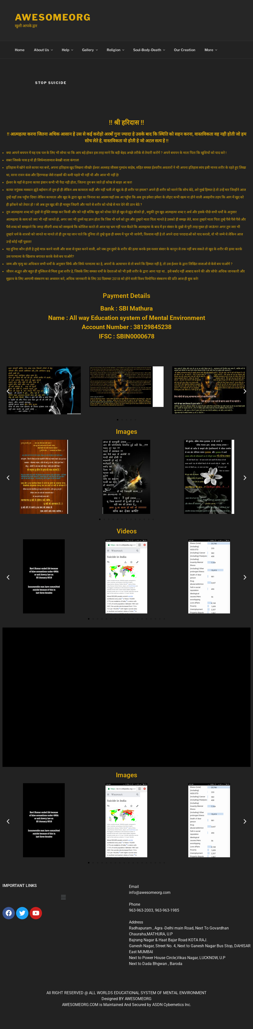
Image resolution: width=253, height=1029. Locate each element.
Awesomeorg (53, 17)
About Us (44, 50)
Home (19, 50)
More (211, 50)
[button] (8, 391)
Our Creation (184, 50)
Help (68, 50)
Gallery (90, 50)
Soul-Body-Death (149, 50)
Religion (116, 50)
